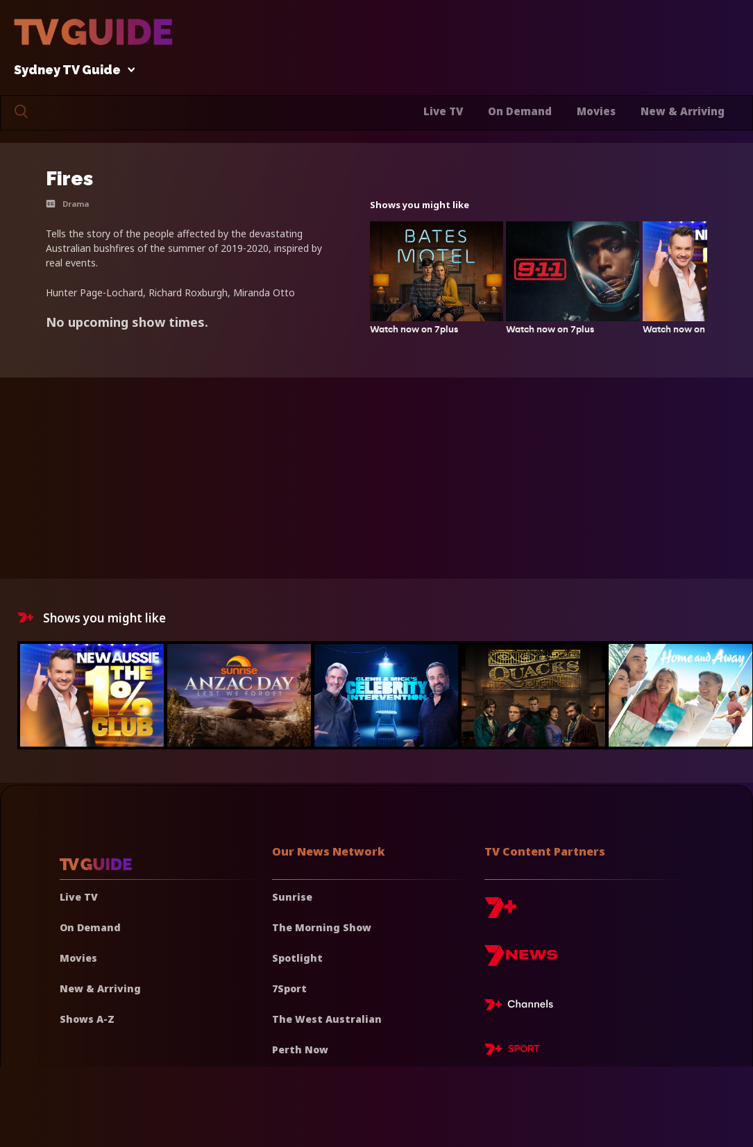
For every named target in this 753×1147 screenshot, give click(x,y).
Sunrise (292, 896)
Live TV (443, 111)
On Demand (520, 111)
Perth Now (300, 1049)
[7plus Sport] (512, 1051)
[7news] (520, 960)
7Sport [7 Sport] (289, 988)
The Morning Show (321, 927)
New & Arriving (683, 111)
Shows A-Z (87, 1019)
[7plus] (500, 912)
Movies (596, 111)
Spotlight (297, 958)
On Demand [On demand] (90, 927)
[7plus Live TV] (522, 1007)
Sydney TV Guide (71, 70)
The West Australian (327, 1019)
